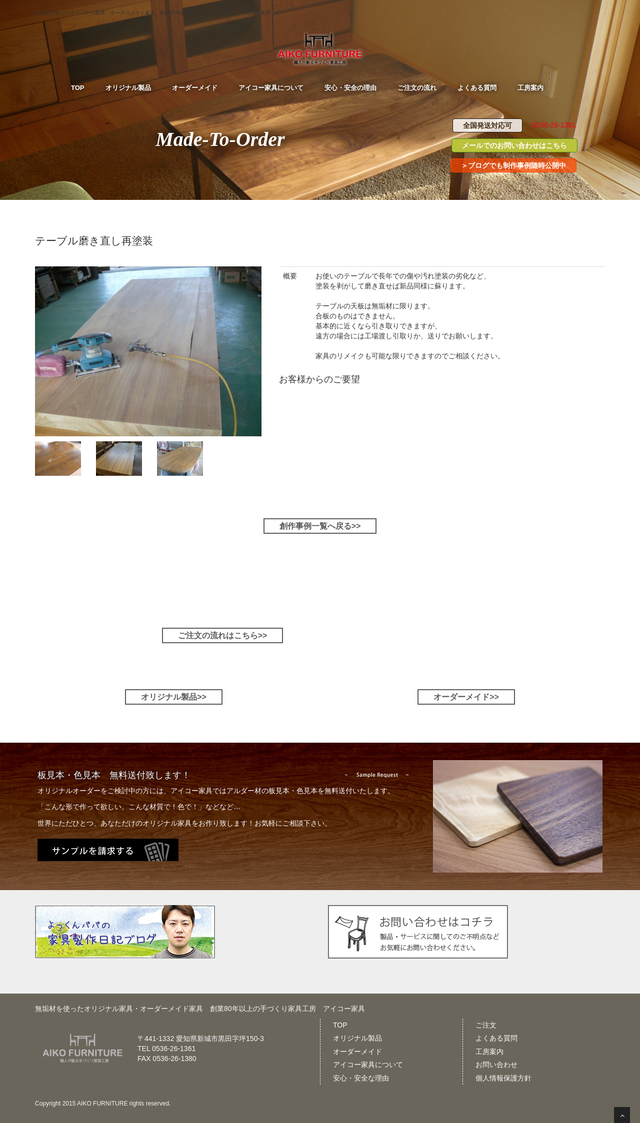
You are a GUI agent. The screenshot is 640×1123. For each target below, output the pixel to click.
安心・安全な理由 (361, 1078)
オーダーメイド (357, 1052)
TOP (340, 1025)
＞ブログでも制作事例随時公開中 (513, 165)
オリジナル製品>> (173, 697)
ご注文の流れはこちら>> (223, 635)
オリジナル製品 (357, 1038)
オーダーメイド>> (466, 697)
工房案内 (490, 1052)
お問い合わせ (497, 1065)
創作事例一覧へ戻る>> (320, 526)
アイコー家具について (368, 1065)
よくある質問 (497, 1038)
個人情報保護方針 (504, 1078)
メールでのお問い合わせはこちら (514, 145)
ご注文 (486, 1025)
